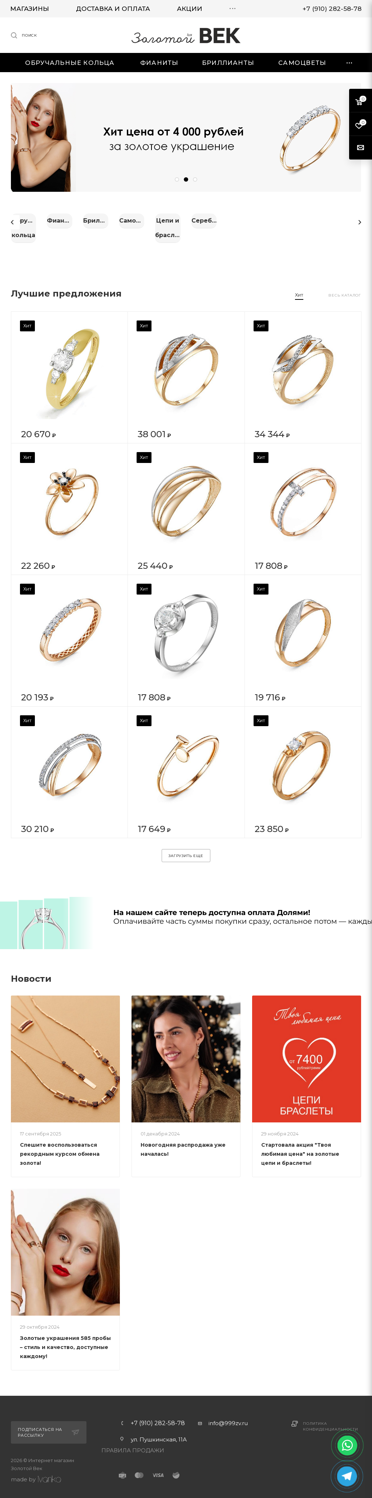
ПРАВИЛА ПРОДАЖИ (132, 1442)
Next (359, 218)
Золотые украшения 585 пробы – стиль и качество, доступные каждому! (65, 1339)
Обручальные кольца (65, 220)
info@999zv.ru (228, 1415)
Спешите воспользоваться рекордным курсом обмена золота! (60, 1146)
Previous (12, 218)
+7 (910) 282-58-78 (158, 1416)
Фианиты (186, 220)
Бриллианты (306, 220)
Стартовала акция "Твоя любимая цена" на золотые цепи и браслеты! (300, 1146)
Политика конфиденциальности (330, 1419)
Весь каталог (344, 287)
